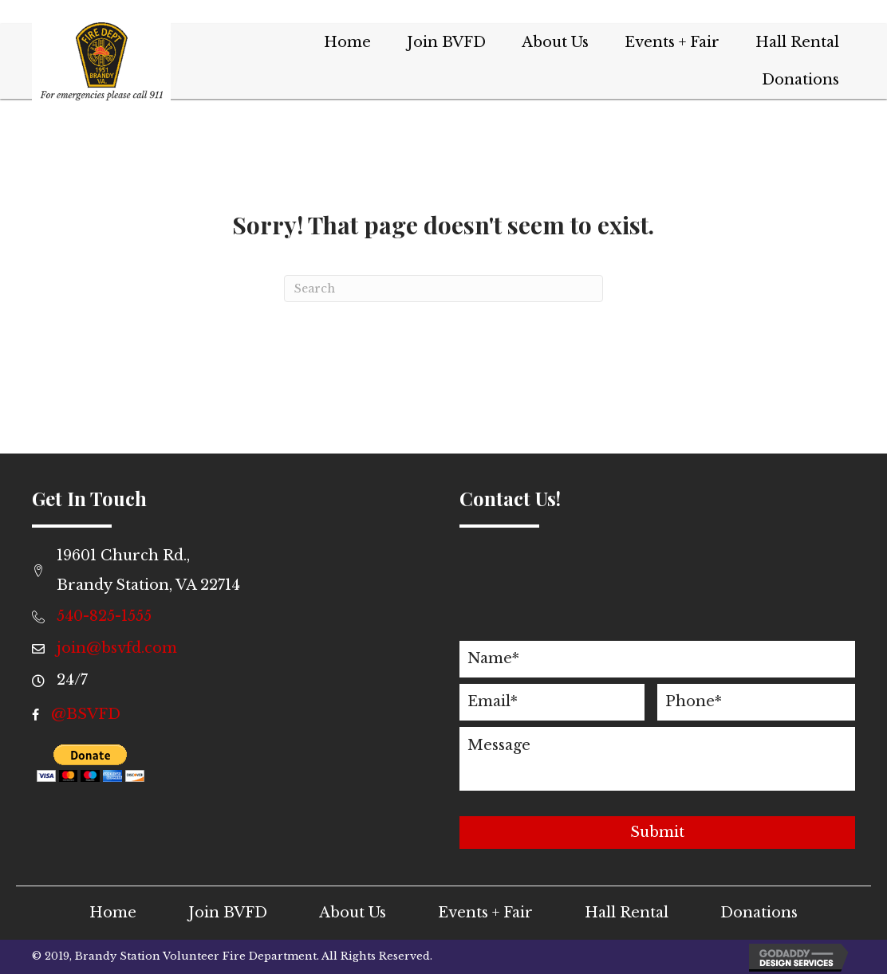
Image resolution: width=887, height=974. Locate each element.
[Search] (443, 288)
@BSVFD (85, 714)
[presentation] (580, 603)
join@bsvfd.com (117, 648)
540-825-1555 (104, 616)
